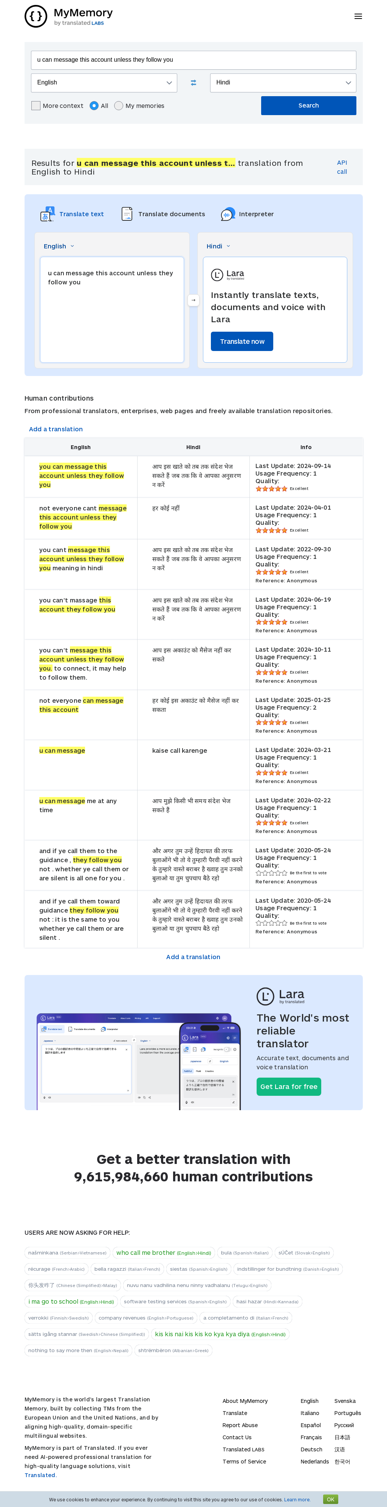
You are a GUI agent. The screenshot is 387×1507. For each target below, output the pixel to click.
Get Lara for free (288, 1086)
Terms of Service (244, 1461)
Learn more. (297, 1499)
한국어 (342, 1461)
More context (57, 105)
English (310, 1401)
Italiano (310, 1413)
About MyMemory (245, 1401)
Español (311, 1425)
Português (347, 1413)
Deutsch (311, 1449)
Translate (235, 1413)
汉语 (339, 1449)
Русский (344, 1425)
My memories (139, 105)
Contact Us (237, 1437)
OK (330, 1499)
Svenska (345, 1401)
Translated (244, 1449)
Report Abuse (240, 1425)
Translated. (41, 1475)
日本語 (342, 1437)
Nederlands (315, 1461)
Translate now (242, 341)
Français (311, 1437)
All (99, 105)
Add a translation (56, 428)
